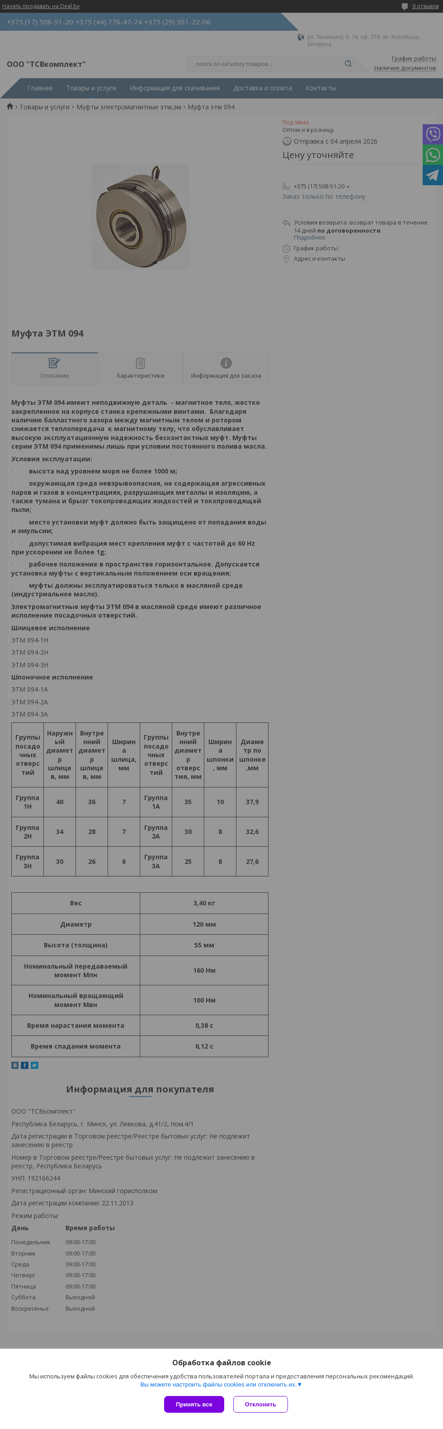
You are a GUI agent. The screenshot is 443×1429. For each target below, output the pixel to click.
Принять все (194, 1404)
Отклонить (260, 1404)
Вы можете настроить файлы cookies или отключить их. (218, 1384)
